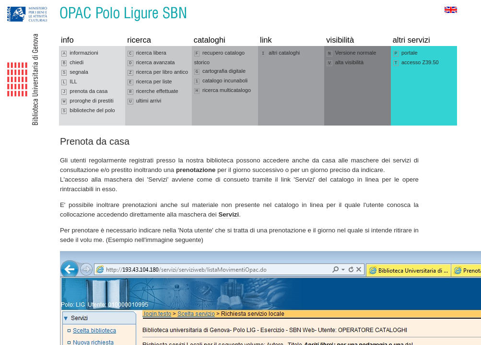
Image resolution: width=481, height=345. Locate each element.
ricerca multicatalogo (222, 90)
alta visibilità (345, 62)
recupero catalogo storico (219, 57)
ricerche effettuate (153, 91)
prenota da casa (84, 91)
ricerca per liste (150, 82)
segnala (74, 72)
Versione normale (351, 53)
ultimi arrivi (144, 101)
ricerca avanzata (151, 62)
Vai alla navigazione (18, 4)
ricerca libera (147, 53)
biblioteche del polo (88, 110)
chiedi (72, 62)
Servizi (228, 214)
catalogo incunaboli (221, 81)
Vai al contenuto (54, 4)
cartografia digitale (220, 71)
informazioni (79, 53)
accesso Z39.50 (416, 62)
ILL (69, 82)
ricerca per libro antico (158, 72)
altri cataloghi (280, 53)
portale (405, 53)
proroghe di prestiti (87, 101)
